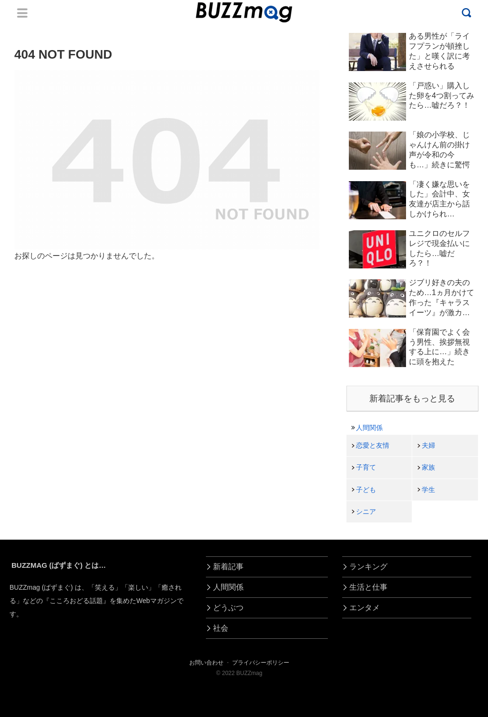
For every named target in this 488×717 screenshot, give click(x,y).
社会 (220, 628)
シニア (366, 511)
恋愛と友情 (372, 445)
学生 (428, 489)
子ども (366, 489)
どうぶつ (228, 608)
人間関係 (369, 427)
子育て (366, 467)
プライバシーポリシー (260, 662)
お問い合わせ (206, 662)
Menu (22, 12)
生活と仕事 (368, 587)
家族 (428, 467)
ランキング (368, 567)
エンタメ (364, 608)
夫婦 (428, 445)
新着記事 (228, 567)
